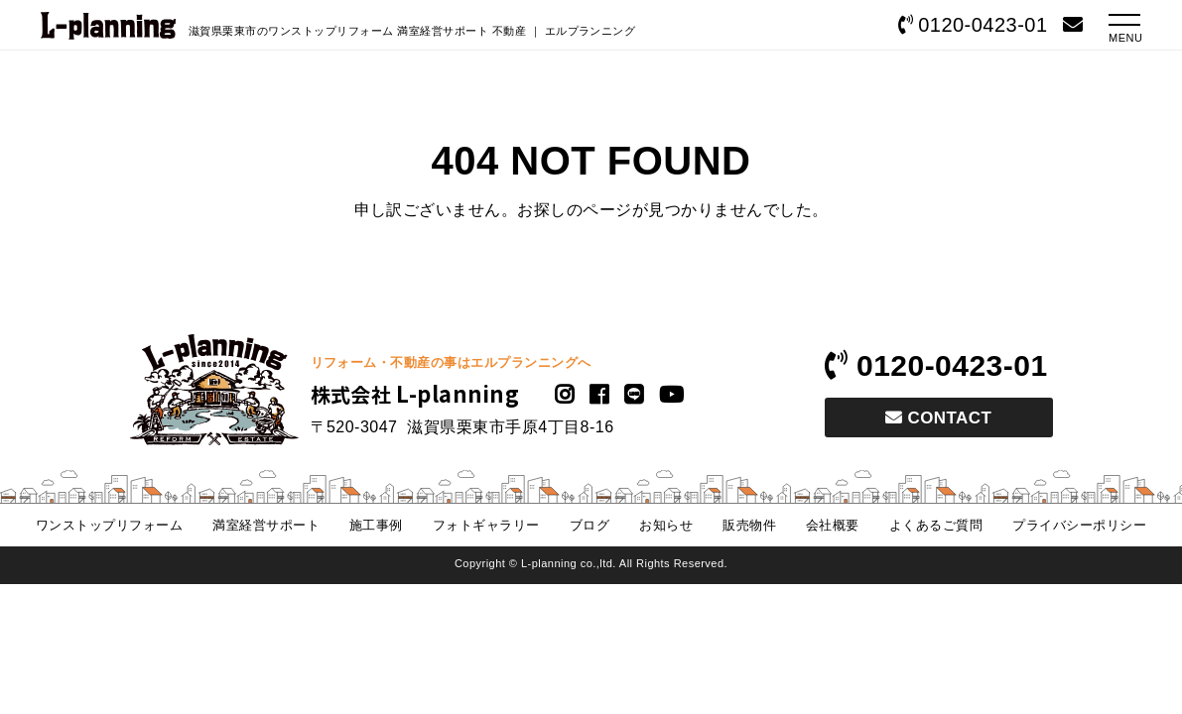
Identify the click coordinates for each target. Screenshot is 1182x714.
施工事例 (376, 525)
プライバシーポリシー (1079, 525)
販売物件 (749, 525)
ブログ (589, 525)
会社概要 (832, 525)
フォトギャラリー (486, 525)
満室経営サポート (266, 525)
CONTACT (938, 418)
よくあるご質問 (936, 525)
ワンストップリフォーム (109, 525)
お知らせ (666, 525)
